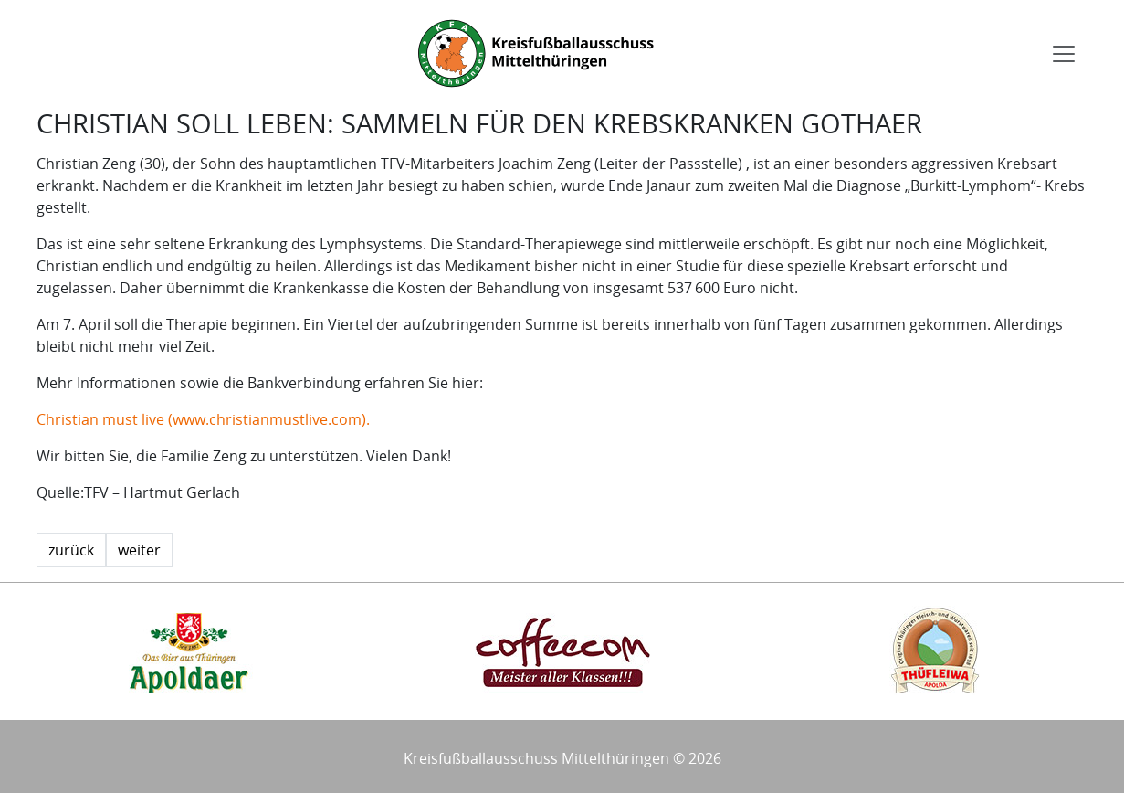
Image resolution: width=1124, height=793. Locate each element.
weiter (139, 550)
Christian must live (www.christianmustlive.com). (203, 419)
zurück (71, 550)
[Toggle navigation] (1063, 54)
